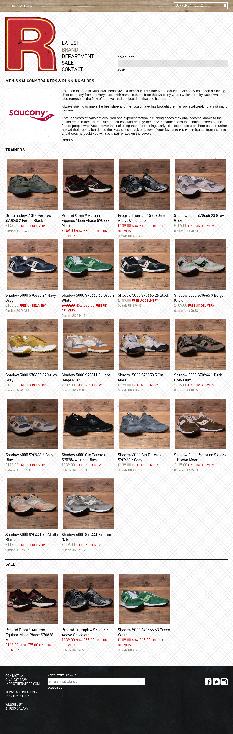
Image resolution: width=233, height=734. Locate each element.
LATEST (70, 43)
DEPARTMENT (78, 56)
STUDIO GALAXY (16, 708)
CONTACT (72, 69)
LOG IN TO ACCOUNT (19, 6)
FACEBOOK (208, 681)
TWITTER (216, 681)
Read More (70, 140)
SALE (68, 63)
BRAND (70, 50)
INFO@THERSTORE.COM (22, 684)
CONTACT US (14, 675)
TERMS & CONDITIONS (21, 692)
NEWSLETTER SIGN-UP (62, 675)
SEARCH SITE (126, 57)
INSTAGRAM (224, 681)
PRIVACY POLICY (17, 696)
